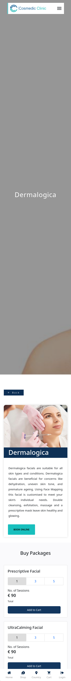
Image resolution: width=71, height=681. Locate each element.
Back (14, 392)
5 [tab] (54, 581)
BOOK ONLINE (22, 529)
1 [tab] (17, 581)
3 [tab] (35, 581)
